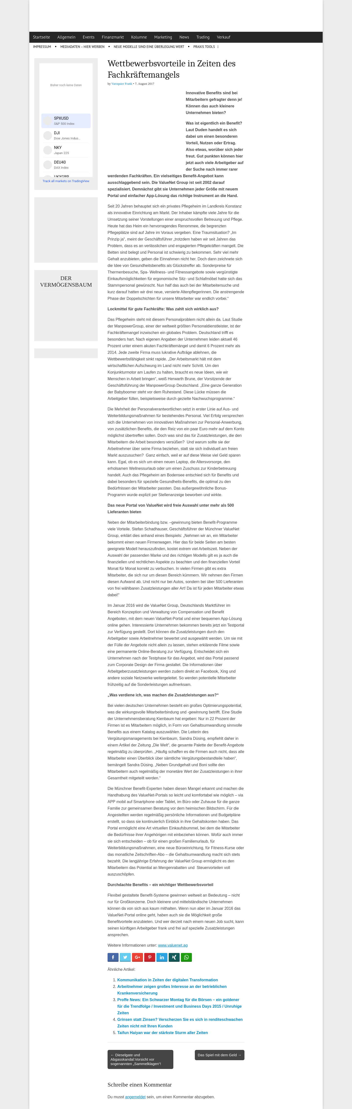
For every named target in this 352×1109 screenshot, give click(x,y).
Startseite (41, 37)
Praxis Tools (204, 46)
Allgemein (66, 37)
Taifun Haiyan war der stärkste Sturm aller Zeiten (162, 1033)
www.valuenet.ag (173, 945)
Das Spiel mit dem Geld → (220, 1055)
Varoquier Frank (121, 83)
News (184, 37)
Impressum (42, 46)
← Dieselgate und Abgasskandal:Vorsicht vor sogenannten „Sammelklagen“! (135, 1059)
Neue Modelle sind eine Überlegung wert (149, 46)
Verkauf (223, 37)
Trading (203, 37)
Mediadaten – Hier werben (82, 46)
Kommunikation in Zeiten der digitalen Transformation (167, 980)
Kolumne (139, 37)
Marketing (163, 37)
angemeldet (135, 1097)
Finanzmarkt (113, 37)
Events (89, 37)
